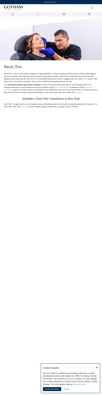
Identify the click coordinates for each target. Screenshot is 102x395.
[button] (92, 8)
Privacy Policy (79, 384)
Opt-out (66, 389)
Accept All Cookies (52, 389)
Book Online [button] (50, 2)
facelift (66, 87)
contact (25, 107)
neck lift (58, 87)
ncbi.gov (78, 92)
